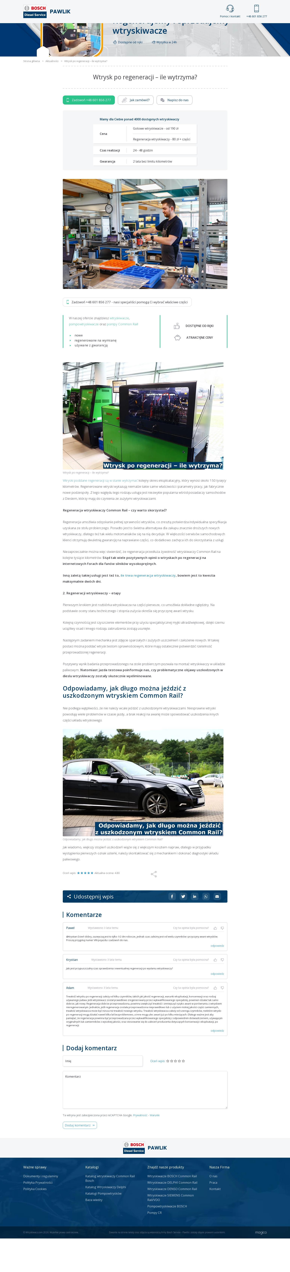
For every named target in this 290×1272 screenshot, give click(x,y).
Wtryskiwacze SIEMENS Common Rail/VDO (170, 1231)
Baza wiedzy (93, 1233)
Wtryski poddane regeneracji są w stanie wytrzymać (100, 514)
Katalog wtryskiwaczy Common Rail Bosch (110, 1212)
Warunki (155, 1149)
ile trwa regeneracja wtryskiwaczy (148, 609)
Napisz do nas (175, 133)
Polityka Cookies (35, 1222)
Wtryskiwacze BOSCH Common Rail (172, 1210)
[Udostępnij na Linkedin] (194, 930)
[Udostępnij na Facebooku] (172, 930)
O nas (213, 1210)
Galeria (131, 29)
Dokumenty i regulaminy (40, 1210)
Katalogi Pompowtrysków (103, 1227)
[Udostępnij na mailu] (217, 930)
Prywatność (140, 1149)
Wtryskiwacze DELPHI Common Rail (172, 1216)
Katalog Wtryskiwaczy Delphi (105, 1221)
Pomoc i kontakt (230, 11)
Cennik (170, 29)
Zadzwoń (89, 133)
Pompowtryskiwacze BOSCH (167, 1240)
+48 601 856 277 (256, 11)
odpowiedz (217, 979)
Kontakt (192, 29)
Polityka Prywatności (37, 1216)
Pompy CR (154, 1246)
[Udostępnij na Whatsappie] (206, 930)
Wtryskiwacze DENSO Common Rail (172, 1222)
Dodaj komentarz (78, 1159)
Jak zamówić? (136, 133)
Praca (150, 29)
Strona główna (103, 29)
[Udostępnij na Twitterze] (183, 930)
